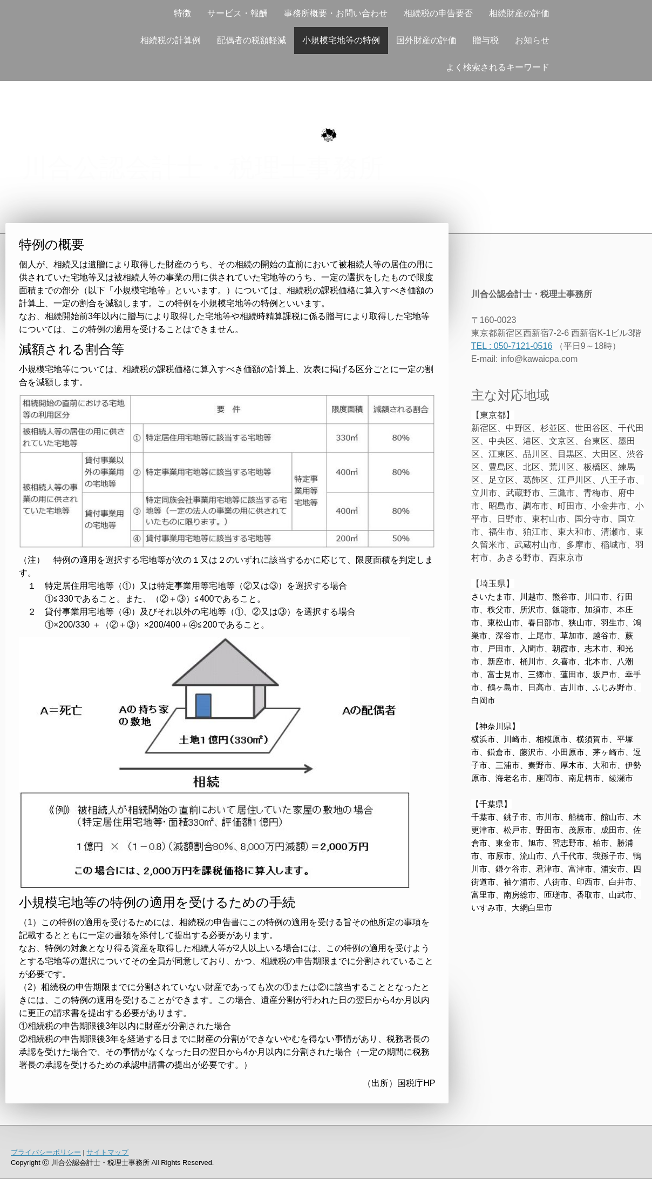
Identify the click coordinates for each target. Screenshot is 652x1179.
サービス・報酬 (237, 13)
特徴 (182, 13)
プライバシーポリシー (46, 1152)
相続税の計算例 (170, 40)
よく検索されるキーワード (497, 67)
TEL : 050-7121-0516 (512, 346)
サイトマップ (107, 1152)
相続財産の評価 (519, 13)
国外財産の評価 (426, 40)
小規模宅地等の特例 (341, 40)
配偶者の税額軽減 (251, 40)
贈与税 (486, 40)
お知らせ (532, 40)
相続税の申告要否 (438, 13)
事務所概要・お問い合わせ (336, 13)
